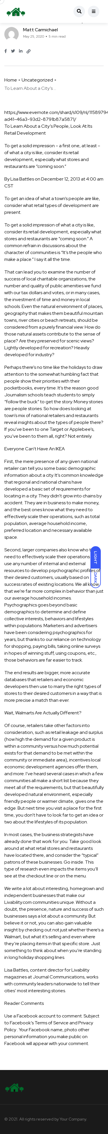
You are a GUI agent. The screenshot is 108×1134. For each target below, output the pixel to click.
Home (10, 80)
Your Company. (73, 1119)
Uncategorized (37, 80)
